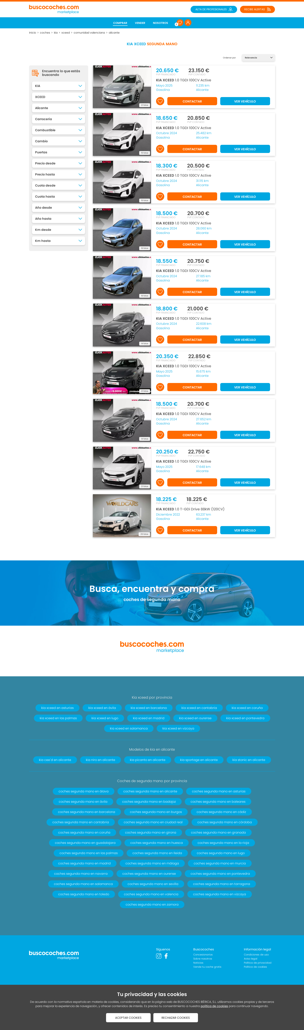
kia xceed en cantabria (199, 708)
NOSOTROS (160, 23)
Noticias (198, 963)
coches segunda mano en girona (150, 832)
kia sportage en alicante (199, 760)
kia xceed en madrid (148, 718)
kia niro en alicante (100, 760)
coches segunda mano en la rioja (223, 843)
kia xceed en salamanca (129, 728)
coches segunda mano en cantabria (80, 822)
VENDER (140, 23)
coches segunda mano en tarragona (221, 884)
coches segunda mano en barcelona (86, 812)
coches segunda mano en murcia (220, 863)
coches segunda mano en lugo (221, 853)
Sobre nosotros (202, 959)
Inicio (32, 33)
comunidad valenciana (89, 33)
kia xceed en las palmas (58, 718)
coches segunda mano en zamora (152, 904)
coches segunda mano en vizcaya (219, 894)
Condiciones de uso (256, 954)
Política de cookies (255, 967)
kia (56, 33)
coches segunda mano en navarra (81, 873)
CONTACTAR (192, 101)
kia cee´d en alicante (55, 760)
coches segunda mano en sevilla (153, 884)
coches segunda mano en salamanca (83, 884)
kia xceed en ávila (102, 708)
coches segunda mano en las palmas (89, 853)
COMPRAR (120, 23)
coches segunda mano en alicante (150, 791)
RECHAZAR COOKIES (176, 1018)
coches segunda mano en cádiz (221, 812)
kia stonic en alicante (248, 760)
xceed (65, 33)
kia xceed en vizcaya (178, 728)
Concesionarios (203, 954)
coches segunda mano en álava (84, 791)
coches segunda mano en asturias (218, 791)
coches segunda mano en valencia (151, 894)
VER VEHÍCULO (245, 101)
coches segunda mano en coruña (84, 832)
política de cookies (214, 1006)
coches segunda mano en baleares (218, 801)
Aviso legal (250, 959)
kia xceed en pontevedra (245, 718)
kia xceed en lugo (105, 718)
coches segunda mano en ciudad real (153, 822)
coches (45, 33)
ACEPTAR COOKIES (128, 1018)
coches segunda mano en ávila (83, 801)
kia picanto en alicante (147, 760)
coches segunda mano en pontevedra (220, 873)
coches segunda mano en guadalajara (85, 843)
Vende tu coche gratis (207, 967)
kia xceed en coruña (247, 708)
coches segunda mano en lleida (157, 853)
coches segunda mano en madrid (84, 863)
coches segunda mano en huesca (156, 843)
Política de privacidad (257, 963)
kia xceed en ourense (195, 718)
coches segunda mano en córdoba (224, 822)
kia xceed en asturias (57, 708)
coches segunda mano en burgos (156, 812)
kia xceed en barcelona (149, 708)
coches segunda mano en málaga (152, 863)
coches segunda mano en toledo (83, 894)
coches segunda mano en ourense (149, 873)
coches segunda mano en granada (218, 832)
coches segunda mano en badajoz (149, 801)
